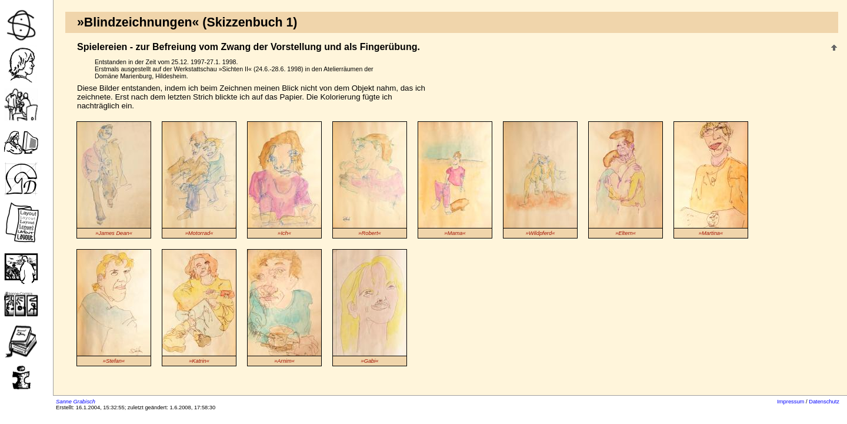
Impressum (790, 402)
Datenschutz (824, 402)
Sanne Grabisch (75, 402)
